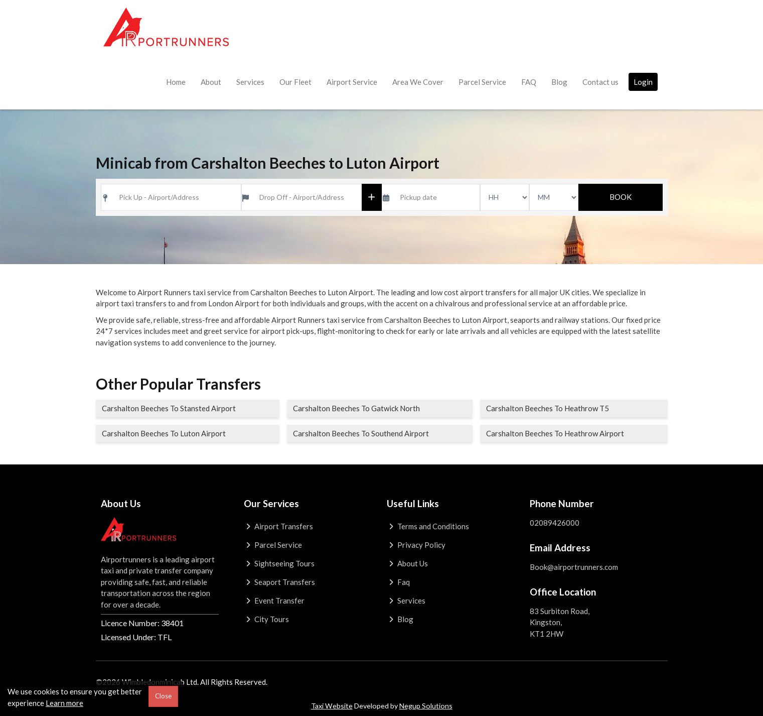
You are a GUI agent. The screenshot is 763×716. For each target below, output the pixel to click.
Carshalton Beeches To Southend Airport (361, 433)
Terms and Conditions (428, 526)
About (211, 81)
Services (250, 81)
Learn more (64, 702)
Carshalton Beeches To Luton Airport (164, 433)
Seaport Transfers (280, 581)
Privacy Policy (416, 544)
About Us (407, 563)
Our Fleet (295, 81)
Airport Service (352, 81)
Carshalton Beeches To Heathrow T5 (547, 408)
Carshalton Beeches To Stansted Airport (169, 408)
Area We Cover (417, 81)
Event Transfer (274, 600)
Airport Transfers (279, 526)
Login (643, 81)
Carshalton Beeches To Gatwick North (356, 408)
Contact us (600, 81)
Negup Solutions (425, 705)
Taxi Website (332, 705)
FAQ (528, 81)
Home (176, 81)
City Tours (266, 619)
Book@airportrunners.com (574, 566)
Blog (559, 81)
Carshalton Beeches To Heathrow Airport (555, 433)
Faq (398, 581)
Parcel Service (482, 81)
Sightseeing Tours (279, 563)
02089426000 (554, 522)
